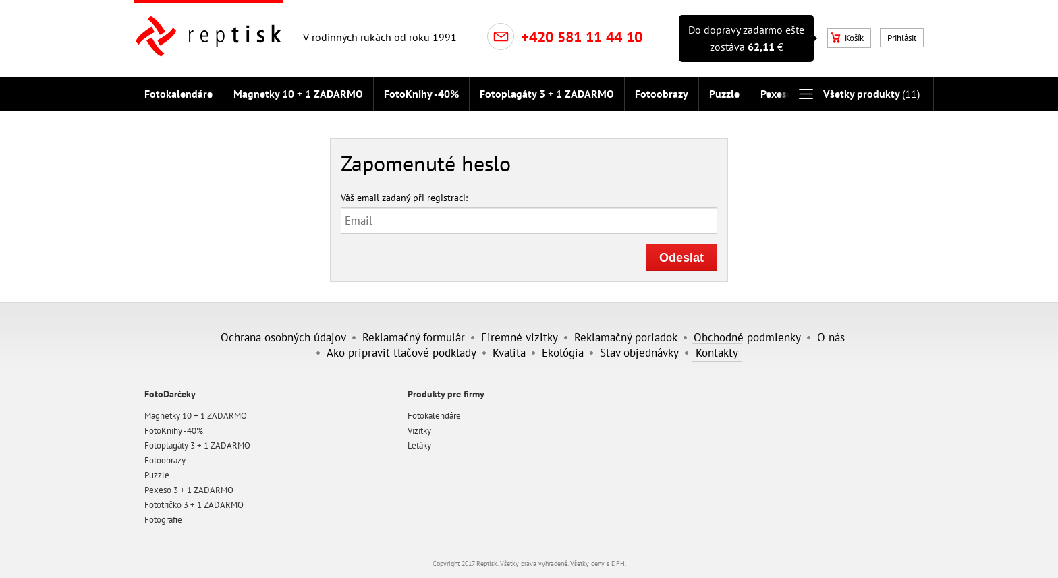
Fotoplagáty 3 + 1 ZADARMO (547, 93)
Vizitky (419, 430)
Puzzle (724, 93)
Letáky (419, 445)
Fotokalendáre (178, 93)
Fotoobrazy (661, 93)
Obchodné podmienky (747, 337)
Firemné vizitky (519, 337)
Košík (847, 38)
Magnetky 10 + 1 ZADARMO (298, 93)
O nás (831, 337)
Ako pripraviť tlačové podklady (401, 352)
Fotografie (163, 519)
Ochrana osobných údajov (283, 337)
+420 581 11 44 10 (581, 37)
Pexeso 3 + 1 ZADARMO (188, 490)
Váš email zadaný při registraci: (404, 197)
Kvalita (509, 352)
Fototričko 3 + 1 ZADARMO (194, 505)
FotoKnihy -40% (421, 93)
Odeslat (681, 257)
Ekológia (563, 352)
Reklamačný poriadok (625, 337)
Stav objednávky (639, 352)
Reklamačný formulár (413, 337)
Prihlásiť (901, 38)
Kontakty (717, 352)
